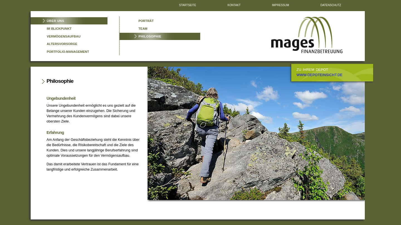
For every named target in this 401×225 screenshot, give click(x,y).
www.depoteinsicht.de (320, 75)
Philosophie (149, 36)
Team (142, 28)
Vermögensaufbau (63, 36)
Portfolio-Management (68, 51)
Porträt (146, 20)
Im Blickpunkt (59, 28)
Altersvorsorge (62, 44)
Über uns (55, 20)
